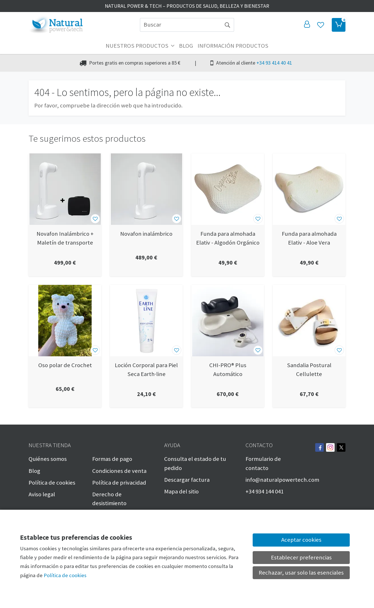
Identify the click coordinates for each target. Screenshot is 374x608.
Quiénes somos (48, 459)
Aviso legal (42, 494)
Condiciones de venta (119, 471)
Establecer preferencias (301, 557)
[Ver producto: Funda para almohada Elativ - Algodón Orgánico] (227, 189)
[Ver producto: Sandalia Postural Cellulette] (309, 320)
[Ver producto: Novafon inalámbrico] (146, 189)
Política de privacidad (119, 482)
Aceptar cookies (301, 539)
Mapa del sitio (181, 491)
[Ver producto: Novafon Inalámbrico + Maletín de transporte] (65, 189)
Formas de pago (112, 459)
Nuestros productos (140, 45)
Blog (186, 45)
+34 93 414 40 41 (274, 62)
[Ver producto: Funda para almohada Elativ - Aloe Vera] (309, 189)
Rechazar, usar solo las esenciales (301, 572)
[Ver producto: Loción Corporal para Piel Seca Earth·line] (146, 320)
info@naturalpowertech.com (282, 479)
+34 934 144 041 (264, 491)
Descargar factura (187, 479)
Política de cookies (52, 482)
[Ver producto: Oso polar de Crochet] (65, 320)
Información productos (233, 45)
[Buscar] (180, 25)
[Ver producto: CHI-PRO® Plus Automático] (227, 320)
